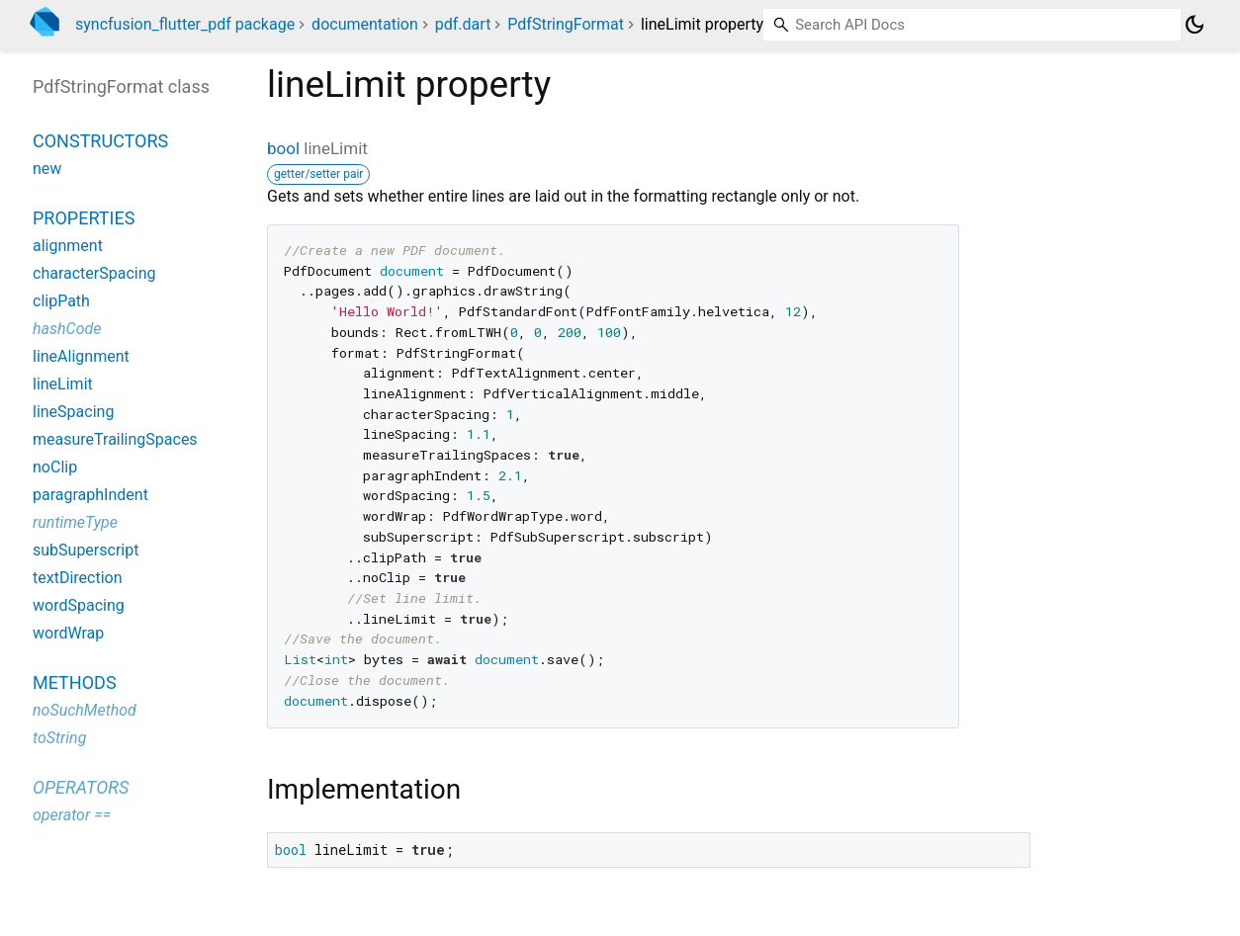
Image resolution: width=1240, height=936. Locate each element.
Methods (75, 682)
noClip (55, 467)
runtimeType (75, 522)
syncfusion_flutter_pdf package (185, 24)
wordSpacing (79, 605)
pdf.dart (463, 24)
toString (59, 737)
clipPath (61, 301)
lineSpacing (73, 411)
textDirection (78, 577)
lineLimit (63, 384)
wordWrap (68, 633)
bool (283, 148)
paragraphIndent (90, 494)
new (47, 168)
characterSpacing (94, 273)
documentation (364, 24)
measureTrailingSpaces (115, 439)
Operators (81, 787)
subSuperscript (85, 550)
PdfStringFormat (565, 24)
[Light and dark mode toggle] (1194, 25)
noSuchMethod (84, 710)
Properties (83, 218)
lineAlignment (81, 356)
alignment (68, 245)
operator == (72, 815)
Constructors (100, 140)
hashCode (67, 328)
